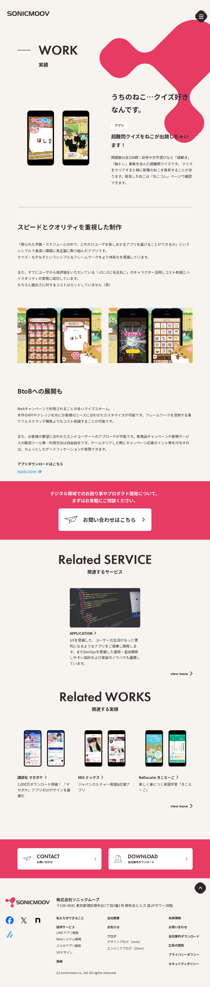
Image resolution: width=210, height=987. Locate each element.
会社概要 (113, 918)
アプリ (119, 125)
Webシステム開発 (68, 939)
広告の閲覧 (176, 945)
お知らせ (113, 927)
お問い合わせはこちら (109, 519)
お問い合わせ (178, 927)
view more (179, 673)
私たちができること (70, 918)
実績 (59, 961)
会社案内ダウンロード (184, 936)
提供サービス (65, 927)
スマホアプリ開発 (68, 945)
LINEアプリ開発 (67, 932)
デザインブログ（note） (124, 941)
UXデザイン (64, 952)
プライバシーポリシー (184, 954)
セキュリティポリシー (184, 963)
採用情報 (175, 918)
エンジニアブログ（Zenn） (126, 948)
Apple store (26, 471)
